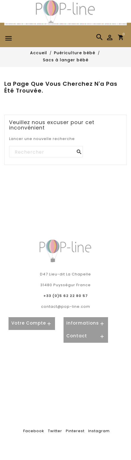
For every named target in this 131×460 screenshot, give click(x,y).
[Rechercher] (45, 152)
